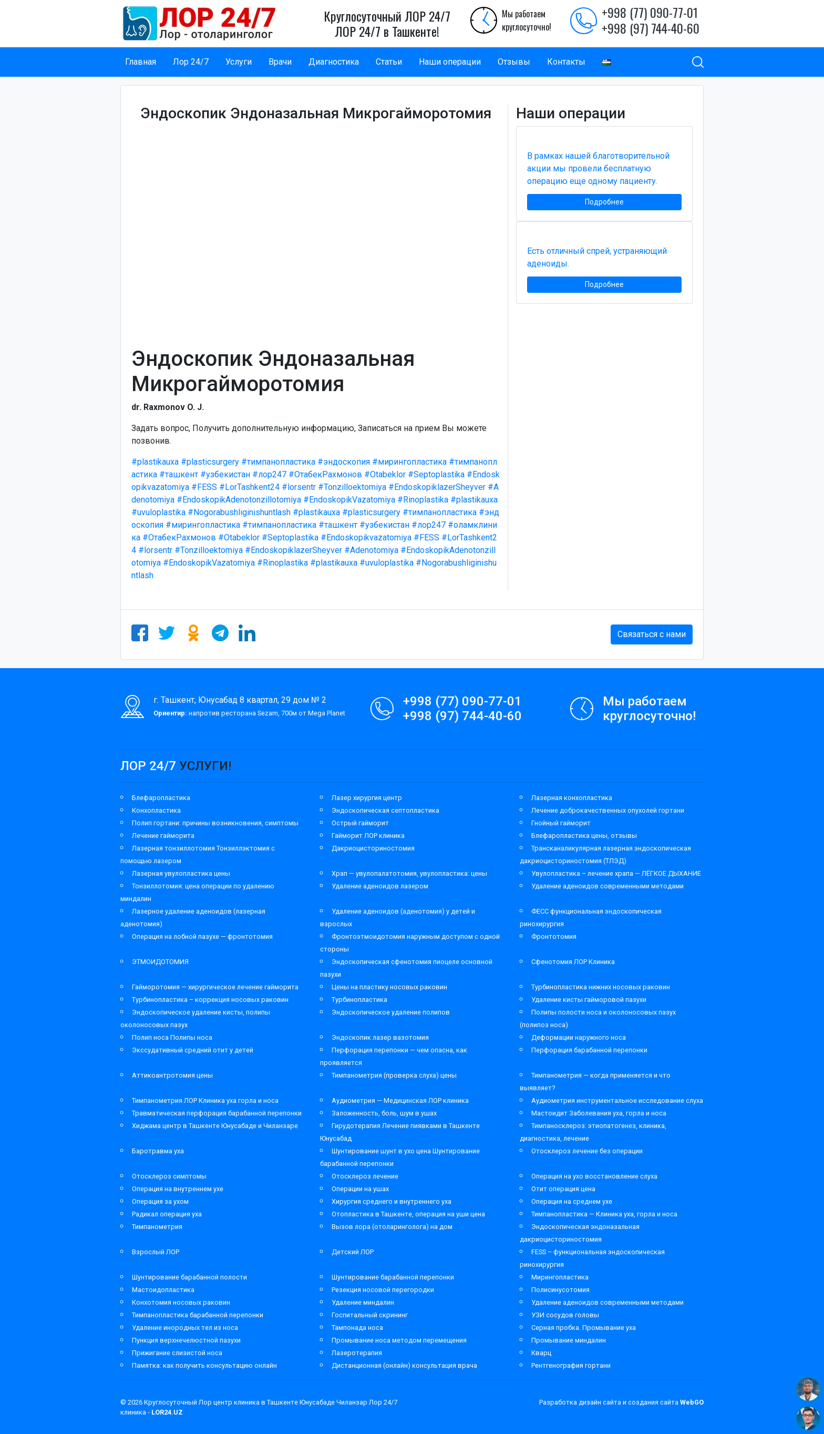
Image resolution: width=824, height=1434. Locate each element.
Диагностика (333, 62)
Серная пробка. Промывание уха (583, 1327)
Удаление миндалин (363, 1302)
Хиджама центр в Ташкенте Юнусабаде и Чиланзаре (215, 1126)
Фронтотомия (553, 936)
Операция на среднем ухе (571, 1201)
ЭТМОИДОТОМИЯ (160, 962)
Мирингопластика (560, 1277)
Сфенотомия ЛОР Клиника (573, 962)
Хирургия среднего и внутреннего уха (391, 1201)
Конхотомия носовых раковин (181, 1302)
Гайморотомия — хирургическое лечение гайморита (215, 987)
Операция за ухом (160, 1201)
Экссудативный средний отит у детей (192, 1050)
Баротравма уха (158, 1151)
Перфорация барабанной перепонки (589, 1050)
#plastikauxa (155, 462)
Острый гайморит (360, 823)
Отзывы (514, 62)
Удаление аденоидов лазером (380, 886)
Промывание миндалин (568, 1340)
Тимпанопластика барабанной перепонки (197, 1315)
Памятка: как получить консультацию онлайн (204, 1365)
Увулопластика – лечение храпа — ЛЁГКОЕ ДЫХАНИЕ (616, 873)
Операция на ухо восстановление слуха (594, 1176)
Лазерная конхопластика (571, 798)
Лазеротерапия (357, 1353)
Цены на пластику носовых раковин (389, 987)
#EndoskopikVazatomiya (349, 500)
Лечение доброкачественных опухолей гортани (607, 810)
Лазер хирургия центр (367, 798)
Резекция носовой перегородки (383, 1290)
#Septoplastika (436, 474)
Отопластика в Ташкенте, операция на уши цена (408, 1214)
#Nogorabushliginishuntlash (239, 512)
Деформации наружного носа (578, 1037)
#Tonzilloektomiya (352, 487)
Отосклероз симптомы (169, 1176)
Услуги (238, 62)
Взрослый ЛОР (155, 1252)
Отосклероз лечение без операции (587, 1151)
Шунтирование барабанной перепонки (393, 1277)
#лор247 (269, 474)
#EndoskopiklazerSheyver (437, 487)
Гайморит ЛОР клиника (368, 835)
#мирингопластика (409, 462)
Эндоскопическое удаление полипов (391, 1012)
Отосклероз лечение (365, 1176)
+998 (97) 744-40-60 (650, 27)
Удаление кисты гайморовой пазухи (588, 999)
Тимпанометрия (157, 1227)
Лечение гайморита (163, 835)
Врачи (280, 62)
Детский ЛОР (353, 1252)
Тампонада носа (357, 1327)
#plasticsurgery (210, 462)
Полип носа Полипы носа (172, 1037)
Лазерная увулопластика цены (181, 873)
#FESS (204, 487)
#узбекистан (225, 474)
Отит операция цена (563, 1189)
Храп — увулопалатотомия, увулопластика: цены (409, 873)
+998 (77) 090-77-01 (650, 12)
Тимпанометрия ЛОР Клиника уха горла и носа (205, 1100)
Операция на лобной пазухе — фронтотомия (202, 936)
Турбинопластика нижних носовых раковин (600, 987)
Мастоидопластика (163, 1290)
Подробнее (604, 202)
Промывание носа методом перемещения (399, 1340)
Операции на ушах (360, 1189)
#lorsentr (299, 487)
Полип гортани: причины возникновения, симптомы (215, 823)
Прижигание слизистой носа (177, 1353)
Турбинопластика (359, 999)
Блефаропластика (161, 798)
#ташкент (178, 474)
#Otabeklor (385, 474)
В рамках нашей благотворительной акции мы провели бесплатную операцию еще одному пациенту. (598, 168)
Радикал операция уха (167, 1214)
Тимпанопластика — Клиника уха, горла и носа (604, 1214)
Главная (140, 62)
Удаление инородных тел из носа (185, 1327)
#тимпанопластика (278, 462)
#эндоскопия (343, 462)
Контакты (566, 62)
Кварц (541, 1353)
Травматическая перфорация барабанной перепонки (217, 1113)
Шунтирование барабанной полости (189, 1277)
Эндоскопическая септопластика (385, 810)
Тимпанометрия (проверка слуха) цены (394, 1075)
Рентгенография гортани (571, 1365)
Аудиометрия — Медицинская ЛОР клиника (400, 1100)
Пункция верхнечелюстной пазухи (186, 1340)
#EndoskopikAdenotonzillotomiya (239, 500)
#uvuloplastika (158, 512)
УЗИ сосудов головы (565, 1315)
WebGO (692, 1402)
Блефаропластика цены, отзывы (584, 835)
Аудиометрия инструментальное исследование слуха (617, 1100)
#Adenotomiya (371, 550)
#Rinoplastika (422, 500)
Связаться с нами (651, 634)
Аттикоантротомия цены (172, 1075)
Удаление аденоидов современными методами (607, 886)
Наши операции (450, 62)
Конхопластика (156, 810)
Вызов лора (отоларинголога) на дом (392, 1227)
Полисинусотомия (560, 1290)
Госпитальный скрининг (370, 1315)
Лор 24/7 (191, 62)
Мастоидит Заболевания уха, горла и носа (598, 1113)
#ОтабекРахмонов (325, 474)
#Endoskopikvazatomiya (366, 537)
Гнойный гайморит (561, 823)
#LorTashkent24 (249, 487)
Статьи (389, 62)
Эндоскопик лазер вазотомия (380, 1037)
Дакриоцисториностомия (373, 848)
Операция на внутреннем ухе (177, 1189)
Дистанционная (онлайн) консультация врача (404, 1365)
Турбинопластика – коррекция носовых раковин (210, 999)
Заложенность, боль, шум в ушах (384, 1113)
